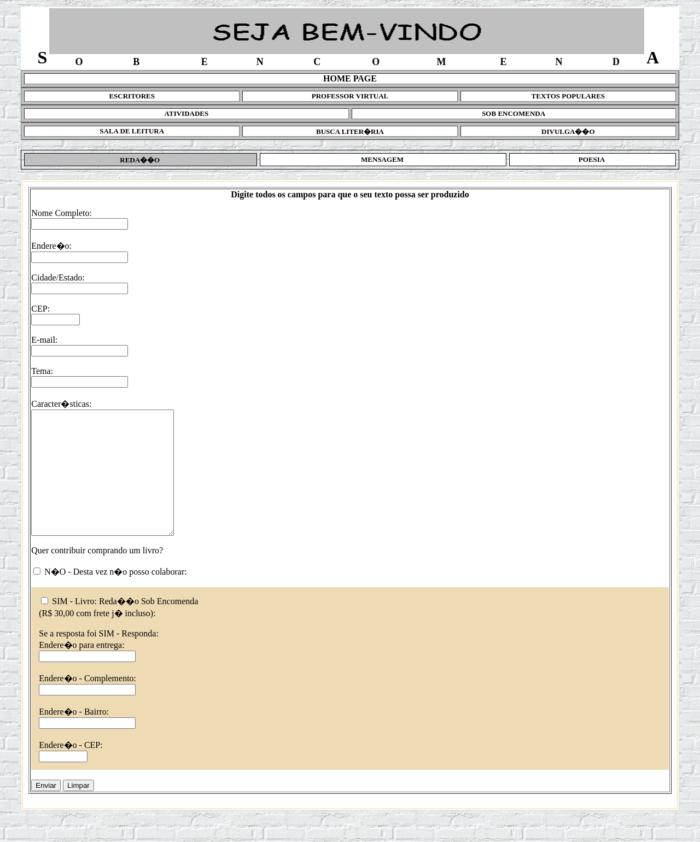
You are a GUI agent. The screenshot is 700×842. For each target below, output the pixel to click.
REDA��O (141, 160)
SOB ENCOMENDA (513, 113)
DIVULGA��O (568, 131)
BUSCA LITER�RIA (350, 131)
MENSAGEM (383, 159)
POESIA (592, 159)
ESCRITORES (132, 96)
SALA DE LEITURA (132, 131)
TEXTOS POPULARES (568, 96)
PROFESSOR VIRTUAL (350, 96)
